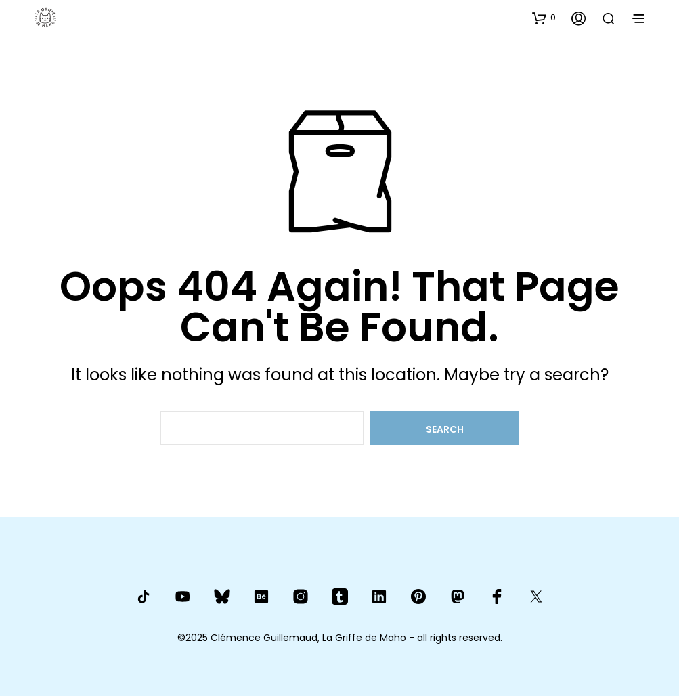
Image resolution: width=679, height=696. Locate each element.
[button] (544, 17)
